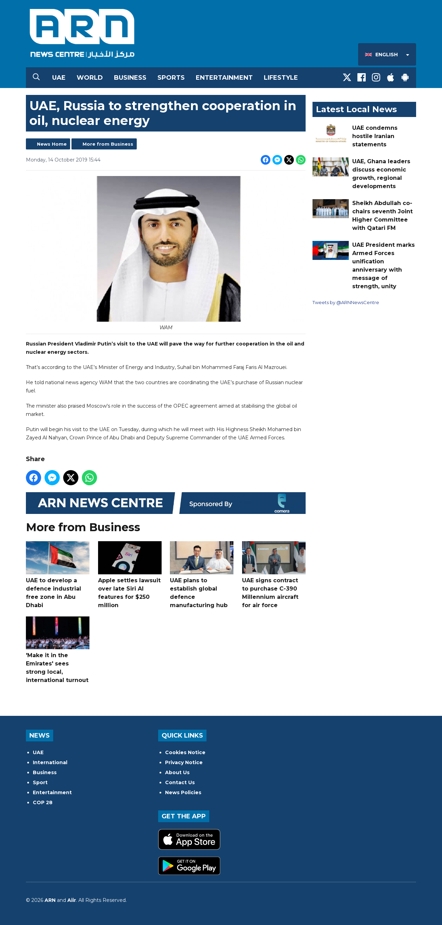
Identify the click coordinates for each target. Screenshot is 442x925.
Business (130, 77)
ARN (50, 900)
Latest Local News (356, 109)
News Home (52, 144)
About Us (177, 772)
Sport (40, 782)
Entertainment (224, 77)
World (90, 77)
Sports (171, 77)
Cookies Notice (185, 752)
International (50, 762)
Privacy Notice (184, 762)
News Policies (183, 792)
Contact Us (180, 782)
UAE (59, 77)
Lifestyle (281, 77)
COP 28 (42, 802)
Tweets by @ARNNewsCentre (346, 302)
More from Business (108, 144)
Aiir (71, 900)
